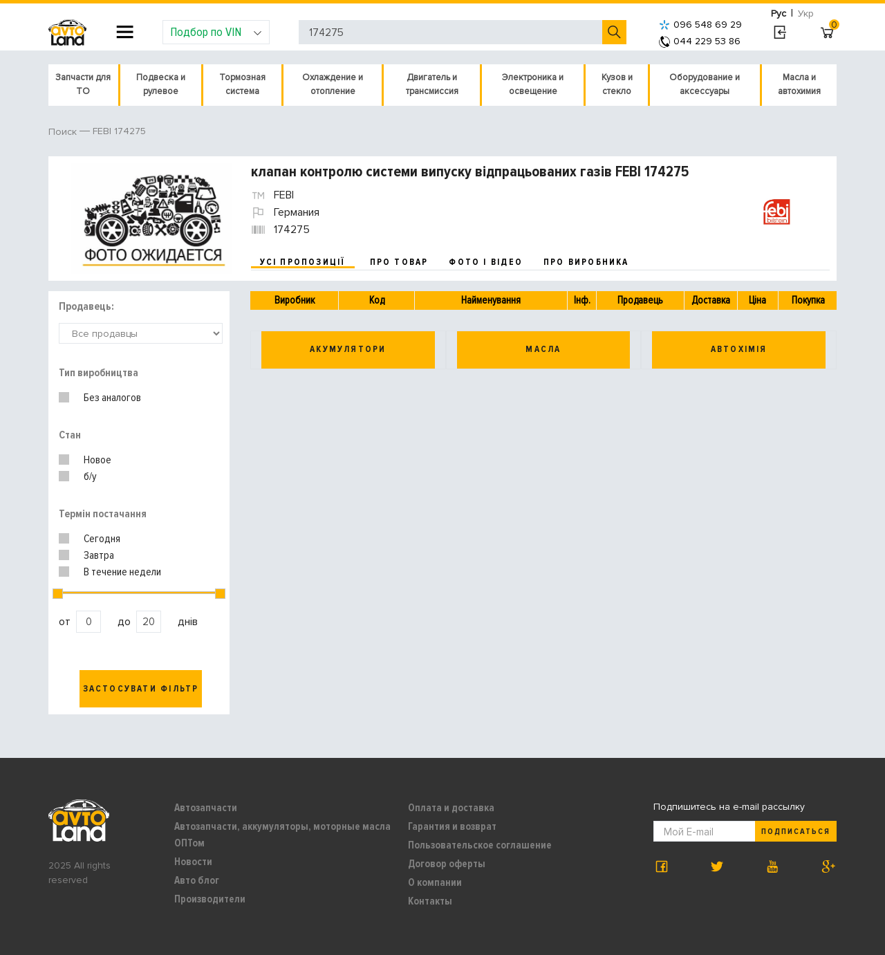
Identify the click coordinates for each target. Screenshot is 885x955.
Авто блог (196, 880)
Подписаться (795, 831)
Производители (209, 899)
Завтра (99, 555)
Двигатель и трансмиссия (432, 84)
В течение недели (122, 572)
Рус (778, 13)
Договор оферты (446, 863)
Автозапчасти (205, 807)
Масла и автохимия (799, 84)
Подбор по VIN (216, 31)
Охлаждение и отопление (332, 84)
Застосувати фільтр (141, 688)
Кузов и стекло (617, 84)
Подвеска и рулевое (160, 84)
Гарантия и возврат (452, 826)
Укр (806, 13)
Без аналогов (112, 398)
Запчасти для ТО (83, 84)
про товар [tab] (399, 262)
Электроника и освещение (532, 84)
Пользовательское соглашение (480, 845)
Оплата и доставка (451, 807)
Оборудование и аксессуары (704, 84)
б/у (90, 476)
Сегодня (102, 539)
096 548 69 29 (700, 24)
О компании (435, 882)
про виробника (586, 262)
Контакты (430, 901)
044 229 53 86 (699, 41)
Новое (97, 460)
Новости (193, 861)
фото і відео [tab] (486, 262)
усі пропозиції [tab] (303, 262)
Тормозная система (242, 84)
